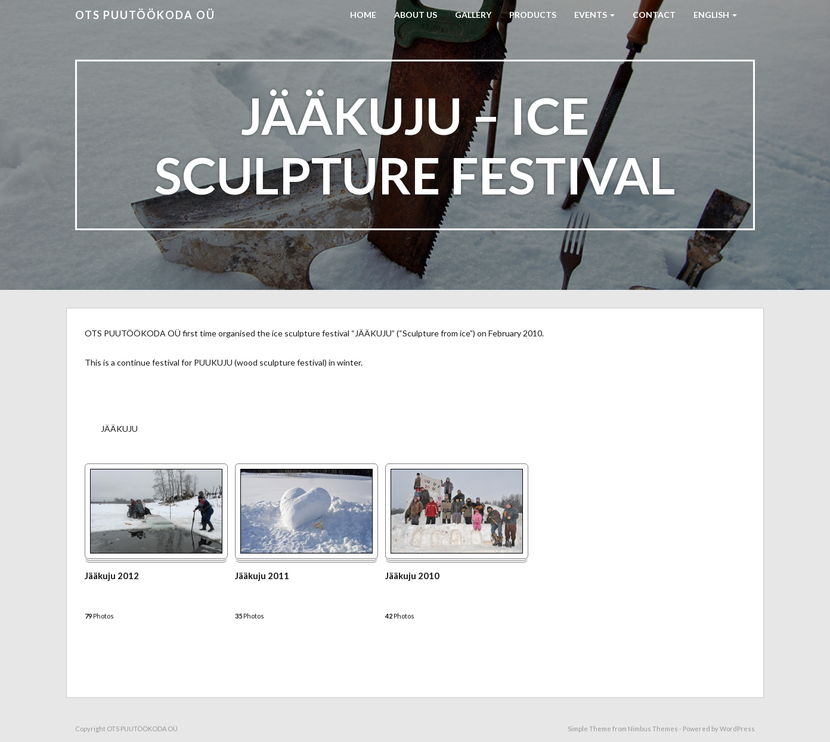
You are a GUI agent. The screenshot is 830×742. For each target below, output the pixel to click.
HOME (363, 15)
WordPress (737, 728)
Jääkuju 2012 (112, 576)
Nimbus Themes (653, 728)
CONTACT (654, 15)
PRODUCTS (532, 15)
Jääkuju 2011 (262, 576)
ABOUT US (415, 15)
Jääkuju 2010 (412, 576)
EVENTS (594, 15)
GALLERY (473, 15)
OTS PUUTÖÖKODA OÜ (145, 14)
